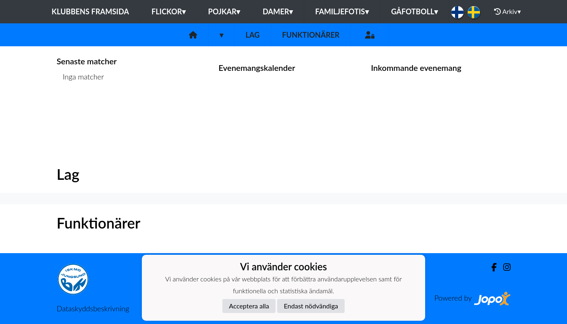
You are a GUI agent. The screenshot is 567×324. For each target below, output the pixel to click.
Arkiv (507, 11)
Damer (277, 11)
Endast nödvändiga (311, 306)
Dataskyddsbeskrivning (93, 308)
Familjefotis (342, 11)
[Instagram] (504, 267)
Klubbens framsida (90, 11)
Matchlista (77, 108)
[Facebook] (491, 267)
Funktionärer (310, 34)
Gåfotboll (414, 11)
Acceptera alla (249, 306)
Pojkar (224, 11)
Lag (253, 34)
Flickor (169, 11)
